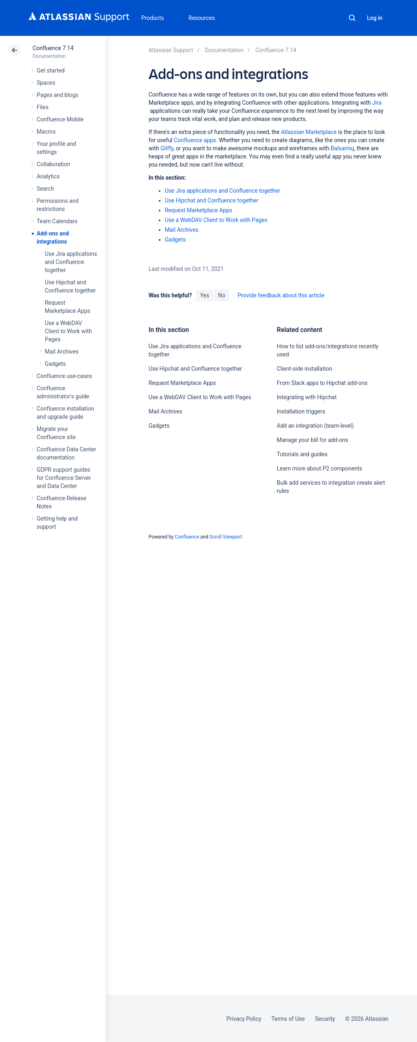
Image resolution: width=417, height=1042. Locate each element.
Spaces (46, 82)
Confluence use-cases (64, 376)
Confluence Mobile (60, 119)
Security (325, 1019)
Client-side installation (304, 368)
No (222, 295)
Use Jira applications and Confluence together (71, 262)
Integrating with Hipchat (307, 397)
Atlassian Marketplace (309, 132)
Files (42, 107)
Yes (204, 295)
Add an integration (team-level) (315, 425)
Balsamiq (342, 148)
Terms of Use (288, 1019)
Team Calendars (57, 221)
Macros (46, 131)
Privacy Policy (243, 1019)
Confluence (187, 537)
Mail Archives (62, 351)
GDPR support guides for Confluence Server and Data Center (64, 477)
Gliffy (166, 148)
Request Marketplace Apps (198, 210)
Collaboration (53, 164)
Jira (377, 102)
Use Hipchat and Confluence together (212, 200)
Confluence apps (195, 140)
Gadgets (55, 364)
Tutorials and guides (302, 454)
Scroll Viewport (225, 537)
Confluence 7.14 (53, 48)
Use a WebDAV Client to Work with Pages (68, 331)
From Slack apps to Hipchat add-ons (322, 383)
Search (352, 17)
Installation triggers (301, 411)
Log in (374, 18)
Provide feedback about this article (280, 295)
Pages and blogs (57, 95)
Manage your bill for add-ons (312, 440)
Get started (51, 70)
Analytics (48, 176)
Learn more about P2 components (319, 468)
